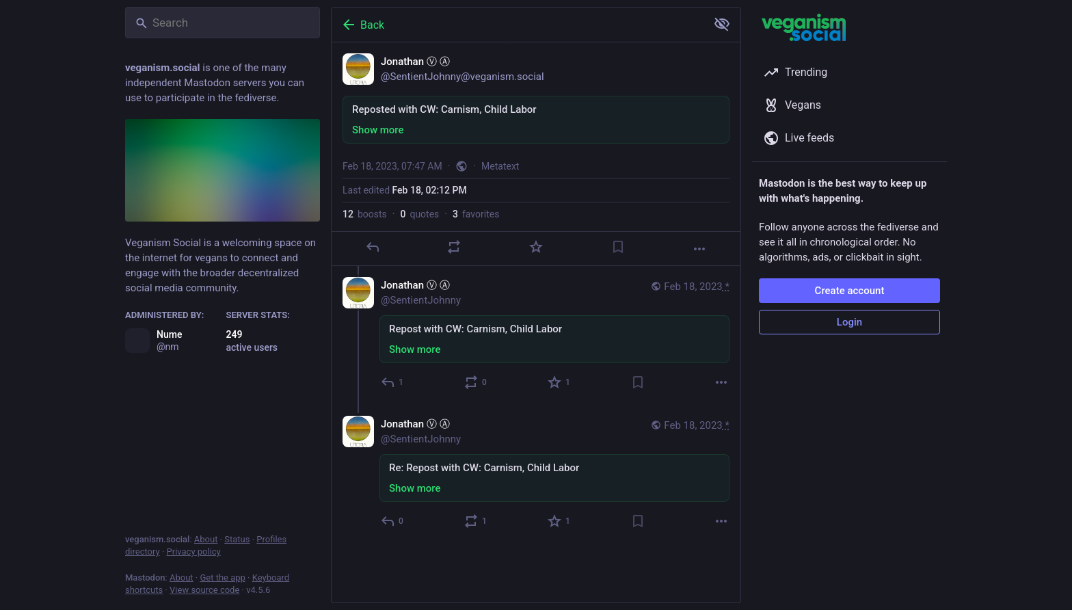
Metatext (500, 166)
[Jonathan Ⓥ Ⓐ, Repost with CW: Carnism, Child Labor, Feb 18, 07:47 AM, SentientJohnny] (536, 335)
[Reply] (372, 247)
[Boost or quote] (454, 247)
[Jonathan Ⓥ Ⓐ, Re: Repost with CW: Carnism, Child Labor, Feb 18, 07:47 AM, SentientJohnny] (536, 474)
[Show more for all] (722, 24)
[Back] (518, 25)
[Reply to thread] (392, 382)
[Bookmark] (618, 247)
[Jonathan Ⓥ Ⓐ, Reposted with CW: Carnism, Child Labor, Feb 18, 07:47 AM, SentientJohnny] (536, 154)
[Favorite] (536, 247)
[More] (699, 249)
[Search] (222, 22)
